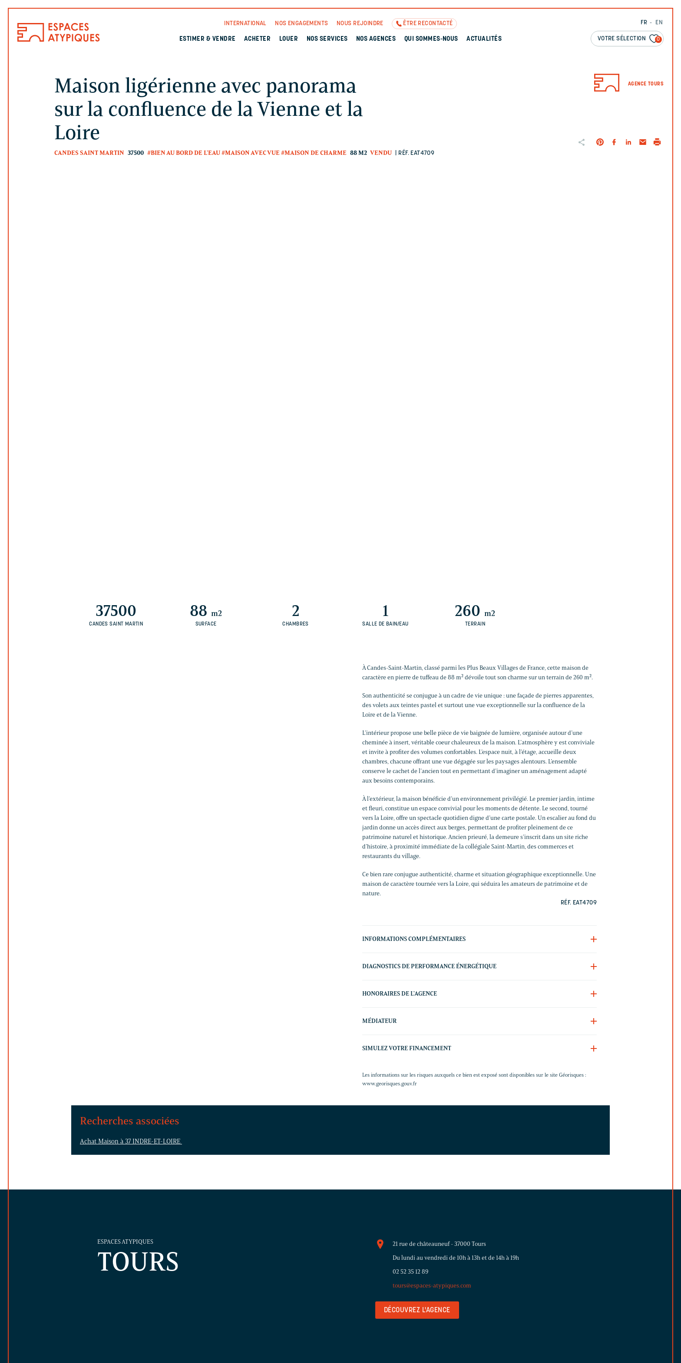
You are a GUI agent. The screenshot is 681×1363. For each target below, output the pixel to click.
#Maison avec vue (250, 153)
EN (659, 23)
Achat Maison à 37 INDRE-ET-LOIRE (131, 1141)
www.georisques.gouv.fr (389, 1083)
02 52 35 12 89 (410, 1271)
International (245, 23)
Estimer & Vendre (207, 39)
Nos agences (376, 39)
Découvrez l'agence (417, 1310)
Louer (288, 39)
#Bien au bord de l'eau (183, 153)
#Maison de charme (314, 153)
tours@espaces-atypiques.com (432, 1285)
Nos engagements (301, 23)
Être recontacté (428, 23)
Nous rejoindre (360, 23)
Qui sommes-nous (431, 39)
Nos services (327, 39)
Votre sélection (630, 39)
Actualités (484, 39)
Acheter (257, 39)
